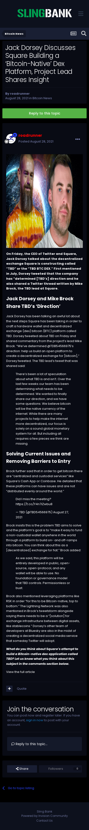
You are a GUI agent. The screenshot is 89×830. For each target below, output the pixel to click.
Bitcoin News (42, 98)
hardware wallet (29, 326)
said (21, 366)
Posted (36, 141)
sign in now (34, 720)
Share (22, 768)
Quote (22, 688)
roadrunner (20, 93)
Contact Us (44, 821)
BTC (40, 268)
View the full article (20, 672)
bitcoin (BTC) (42, 331)
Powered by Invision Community (44, 816)
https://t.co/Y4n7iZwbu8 (34, 504)
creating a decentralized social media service (42, 635)
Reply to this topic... (29, 744)
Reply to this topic (44, 113)
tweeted (24, 361)
